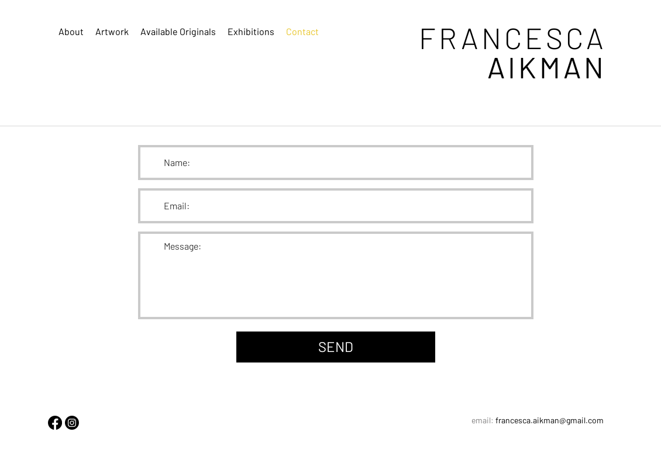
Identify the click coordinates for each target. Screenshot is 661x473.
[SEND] (335, 347)
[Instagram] (72, 423)
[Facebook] (55, 423)
